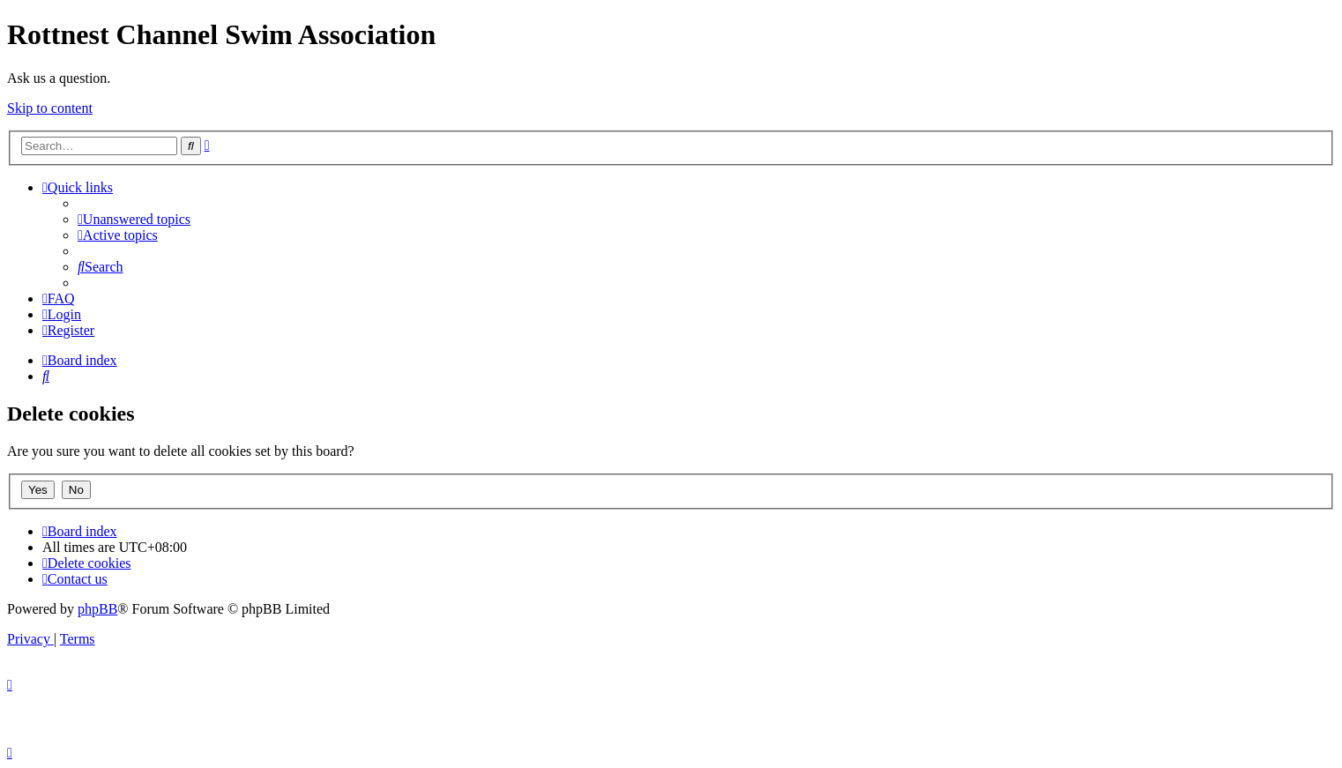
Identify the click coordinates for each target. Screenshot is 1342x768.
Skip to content (50, 108)
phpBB (97, 608)
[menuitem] (134, 219)
